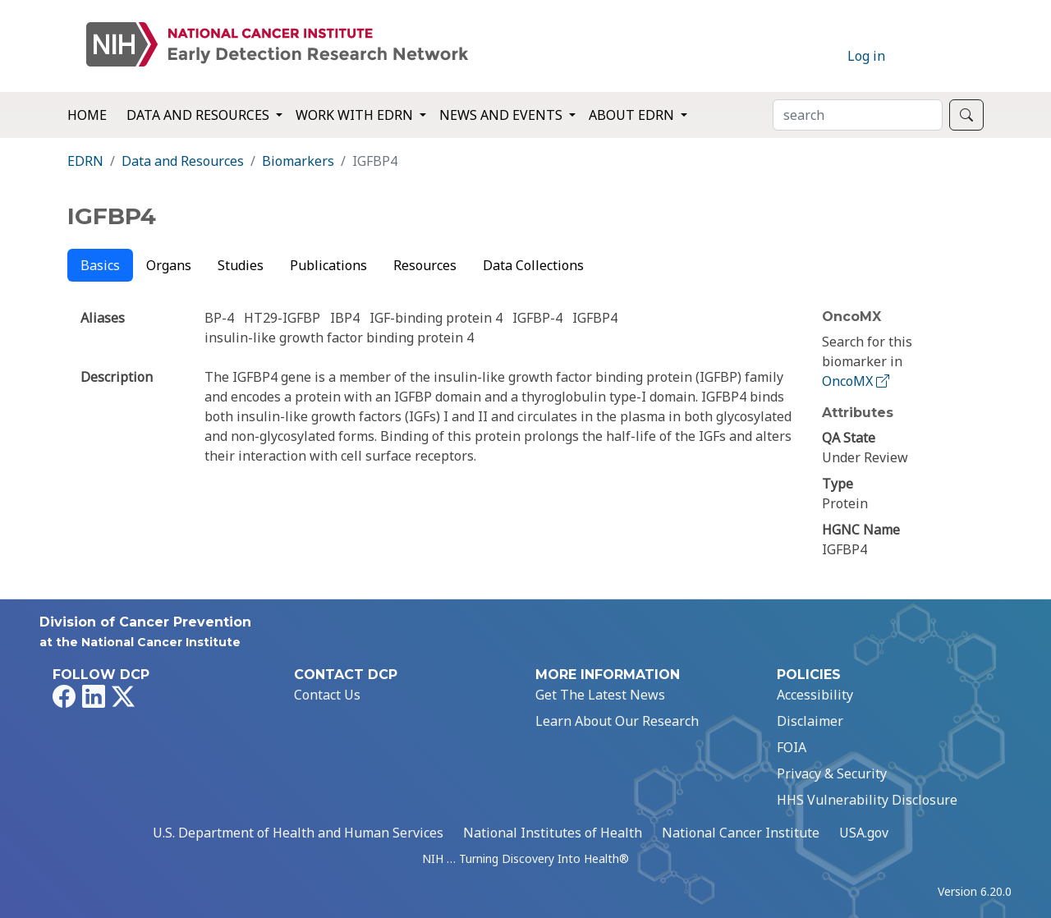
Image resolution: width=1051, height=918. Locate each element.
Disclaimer (810, 721)
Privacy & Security (832, 773)
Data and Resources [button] (199, 115)
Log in (866, 56)
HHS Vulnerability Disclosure (867, 800)
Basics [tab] (100, 265)
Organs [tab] (168, 265)
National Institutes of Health (552, 833)
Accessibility (815, 695)
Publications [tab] (328, 265)
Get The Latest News (600, 695)
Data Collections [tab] (533, 265)
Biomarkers (298, 161)
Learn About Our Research (617, 721)
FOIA (791, 747)
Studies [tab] (241, 265)
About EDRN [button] (633, 115)
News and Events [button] (502, 115)
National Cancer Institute (740, 833)
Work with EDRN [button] (356, 115)
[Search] (858, 115)
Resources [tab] (425, 265)
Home (87, 115)
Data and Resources (183, 161)
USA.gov (863, 833)
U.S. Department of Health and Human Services (298, 833)
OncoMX (857, 381)
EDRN (85, 161)
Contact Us (327, 695)
